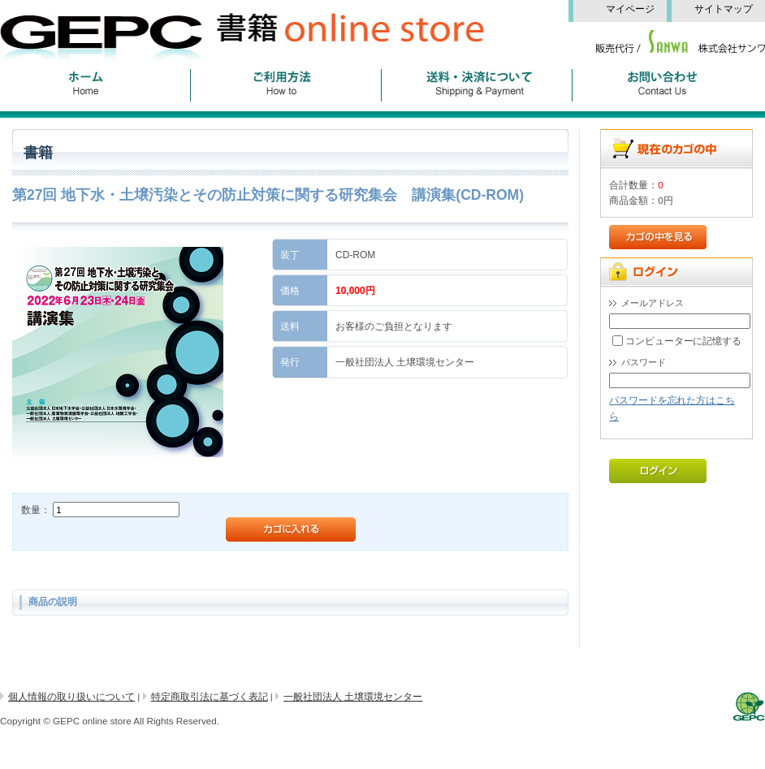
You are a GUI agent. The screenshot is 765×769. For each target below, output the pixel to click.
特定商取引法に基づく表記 (209, 696)
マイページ (636, 9)
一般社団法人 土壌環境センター (352, 696)
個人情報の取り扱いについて (71, 696)
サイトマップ (728, 9)
